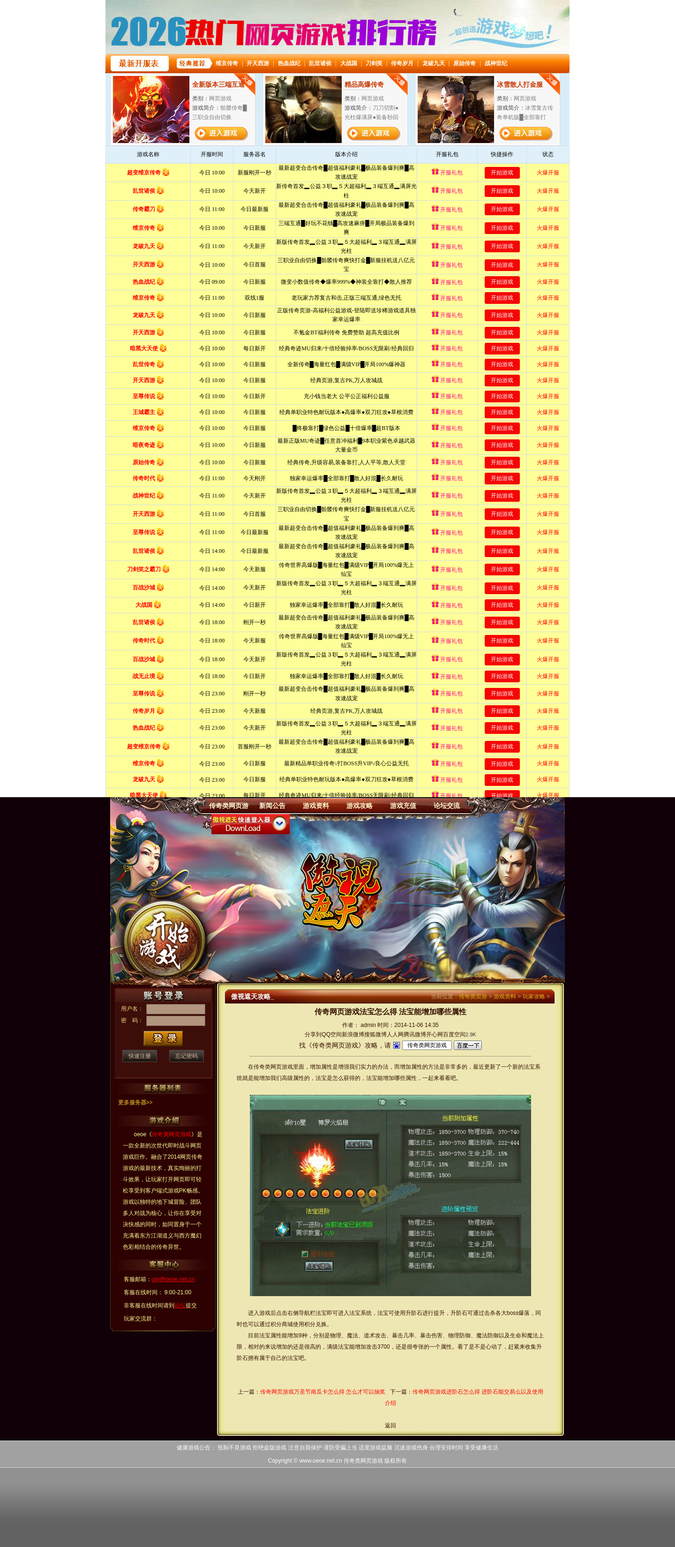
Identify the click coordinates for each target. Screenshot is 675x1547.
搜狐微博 (375, 1034)
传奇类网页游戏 (363, 1460)
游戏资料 (316, 805)
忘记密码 (186, 1056)
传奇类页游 (473, 996)
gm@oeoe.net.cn (173, 1279)
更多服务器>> (135, 1102)
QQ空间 (332, 1034)
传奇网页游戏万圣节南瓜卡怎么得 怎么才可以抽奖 (322, 1392)
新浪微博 (353, 1034)
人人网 (395, 1034)
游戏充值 (403, 805)
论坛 (180, 1305)
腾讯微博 (415, 1034)
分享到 (313, 1034)
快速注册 (139, 1056)
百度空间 (454, 1034)
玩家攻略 (534, 996)
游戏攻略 (359, 805)
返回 (390, 1425)
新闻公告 (272, 805)
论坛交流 (447, 805)
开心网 (434, 1034)
